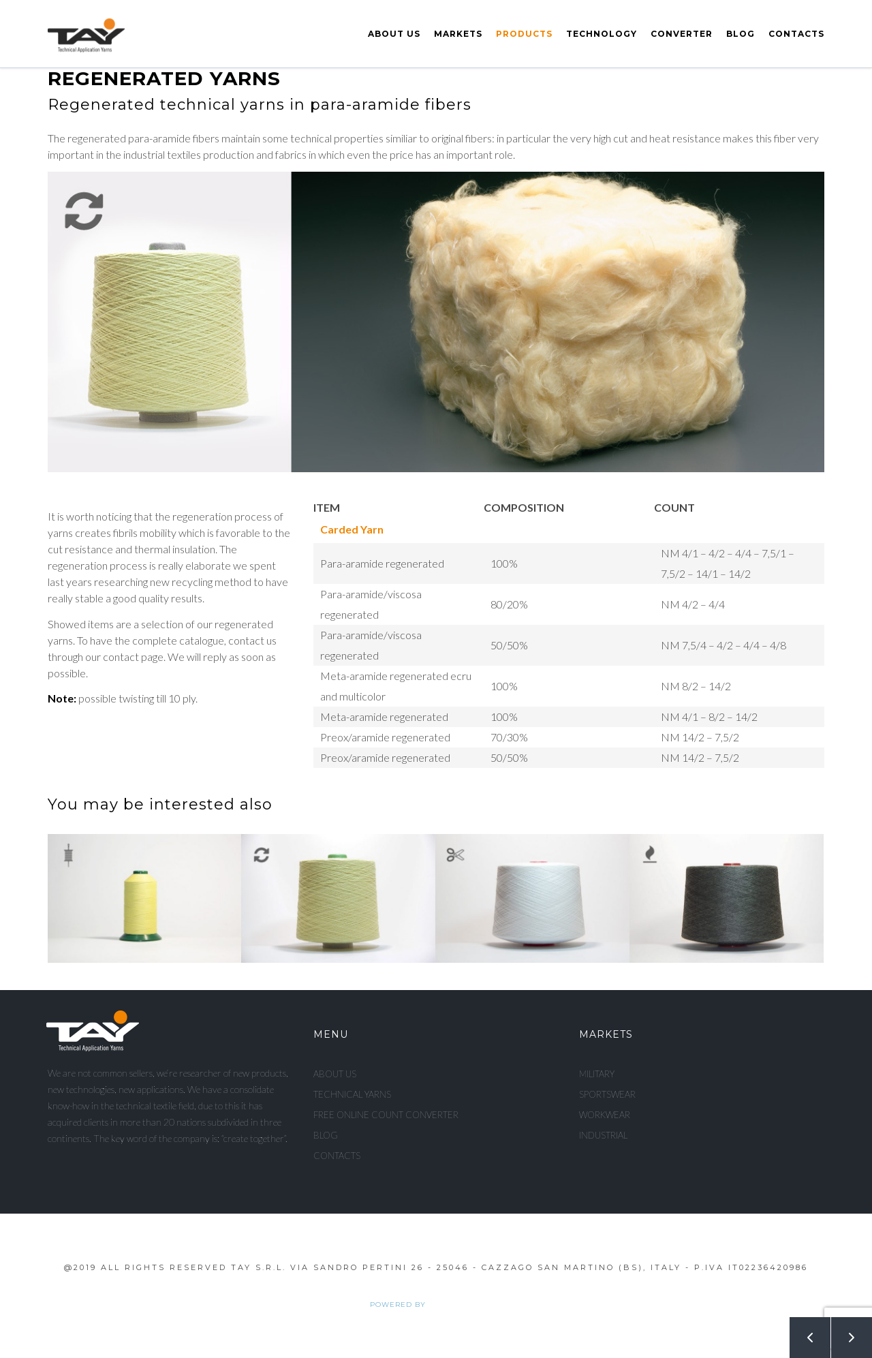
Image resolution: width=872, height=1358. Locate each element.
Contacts (796, 34)
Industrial (603, 1135)
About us (394, 34)
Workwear (604, 1114)
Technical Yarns (352, 1094)
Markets (458, 34)
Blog (740, 34)
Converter (682, 34)
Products (524, 34)
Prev (802, 1332)
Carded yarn (352, 529)
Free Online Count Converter (385, 1114)
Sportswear (607, 1094)
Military (596, 1073)
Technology (601, 34)
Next (844, 1332)
